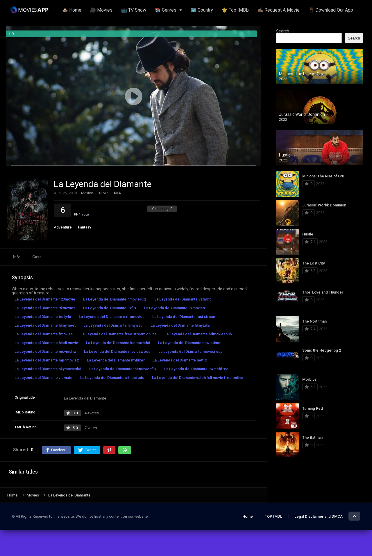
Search (282, 31)
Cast (36, 257)
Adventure (63, 227)
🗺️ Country (202, 10)
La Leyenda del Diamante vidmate (43, 377)
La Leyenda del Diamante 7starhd (183, 299)
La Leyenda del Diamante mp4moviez (47, 360)
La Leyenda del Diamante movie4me (189, 343)
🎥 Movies (101, 10)
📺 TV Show (133, 10)
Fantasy (84, 227)
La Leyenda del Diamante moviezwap (190, 351)
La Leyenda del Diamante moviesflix (45, 351)
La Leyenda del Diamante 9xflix (109, 308)
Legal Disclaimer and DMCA (318, 516)
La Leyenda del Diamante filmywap (113, 325)
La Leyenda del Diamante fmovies (44, 334)
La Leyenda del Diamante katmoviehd (118, 343)
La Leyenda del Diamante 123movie (45, 299)
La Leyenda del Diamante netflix (180, 360)
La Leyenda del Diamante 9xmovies (174, 308)
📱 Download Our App (330, 10)
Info (17, 257)
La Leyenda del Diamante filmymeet (45, 325)
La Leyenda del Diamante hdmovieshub (198, 334)
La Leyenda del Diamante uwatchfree (196, 369)
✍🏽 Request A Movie (278, 10)
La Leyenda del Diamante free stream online (119, 334)
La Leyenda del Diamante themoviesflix (122, 369)
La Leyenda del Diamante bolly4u (43, 316)
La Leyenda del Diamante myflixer (116, 360)
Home (247, 516)
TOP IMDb (273, 516)
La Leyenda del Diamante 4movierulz (114, 299)
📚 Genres (165, 10)
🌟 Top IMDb (235, 10)
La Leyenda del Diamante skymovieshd (48, 369)
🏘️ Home (71, 10)
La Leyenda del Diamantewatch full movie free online (197, 377)
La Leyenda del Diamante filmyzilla (180, 325)
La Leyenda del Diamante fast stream (184, 316)
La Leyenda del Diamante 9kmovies (45, 308)
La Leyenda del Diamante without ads (112, 377)
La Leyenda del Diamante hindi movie (46, 343)
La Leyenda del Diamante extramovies (111, 316)
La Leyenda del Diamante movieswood (117, 351)
